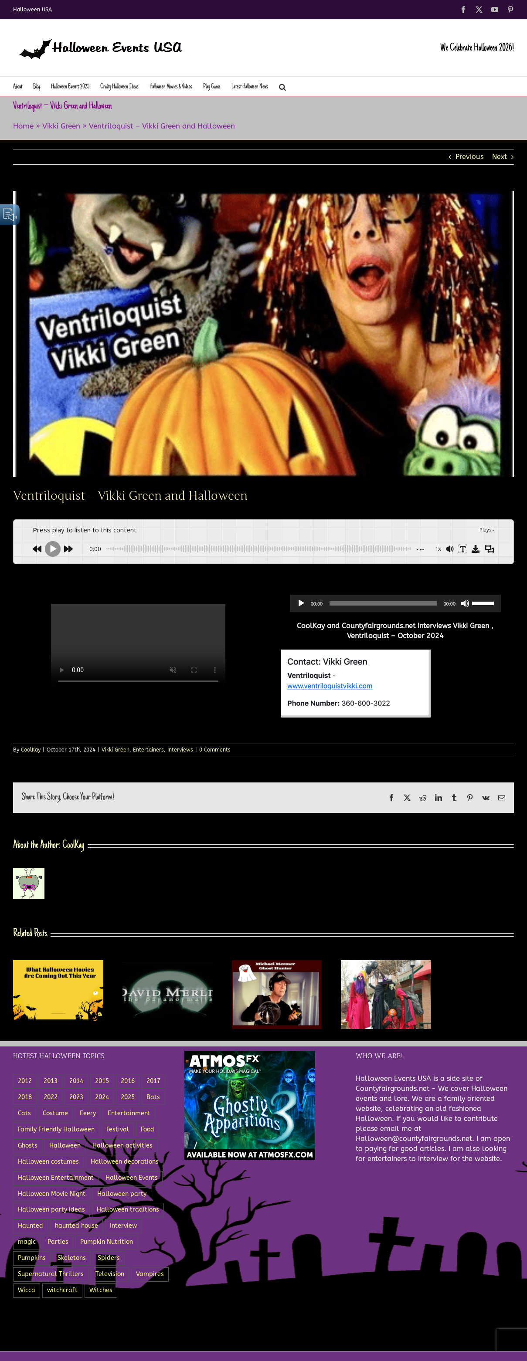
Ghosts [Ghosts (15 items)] (27, 1145)
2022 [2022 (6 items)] (51, 1097)
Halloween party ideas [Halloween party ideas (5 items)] (51, 1209)
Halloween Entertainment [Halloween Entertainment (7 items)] (56, 1178)
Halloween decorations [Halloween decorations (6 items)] (125, 1161)
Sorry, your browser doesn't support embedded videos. (138, 647)
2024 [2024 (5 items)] (102, 1097)
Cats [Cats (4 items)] (24, 1113)
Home (23, 126)
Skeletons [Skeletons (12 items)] (72, 1258)
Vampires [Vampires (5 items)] (150, 1274)
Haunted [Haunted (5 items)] (30, 1225)
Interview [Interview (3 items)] (123, 1225)
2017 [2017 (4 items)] (153, 1081)
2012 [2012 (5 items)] (25, 1081)
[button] (282, 86)
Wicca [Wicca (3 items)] (26, 1290)
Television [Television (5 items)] (109, 1274)
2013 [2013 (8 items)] (51, 1081)
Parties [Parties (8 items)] (58, 1242)
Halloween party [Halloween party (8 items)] (121, 1194)
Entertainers (148, 750)
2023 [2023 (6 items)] (76, 1097)
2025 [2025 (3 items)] (128, 1097)
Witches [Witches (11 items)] (100, 1290)
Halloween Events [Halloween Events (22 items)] (131, 1178)
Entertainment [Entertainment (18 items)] (129, 1113)
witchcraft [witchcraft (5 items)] (62, 1290)
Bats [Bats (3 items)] (153, 1097)
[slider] (383, 603)
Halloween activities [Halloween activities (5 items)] (122, 1145)
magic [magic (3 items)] (27, 1242)
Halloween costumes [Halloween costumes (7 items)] (48, 1161)
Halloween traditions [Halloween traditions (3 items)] (128, 1209)
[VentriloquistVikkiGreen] (263, 334)
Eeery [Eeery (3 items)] (88, 1113)
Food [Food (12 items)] (147, 1129)
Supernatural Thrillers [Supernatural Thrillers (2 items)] (51, 1274)
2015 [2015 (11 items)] (102, 1081)
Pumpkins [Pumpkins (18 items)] (32, 1258)
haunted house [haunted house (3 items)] (76, 1225)
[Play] (301, 603)
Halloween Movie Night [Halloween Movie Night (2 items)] (51, 1194)
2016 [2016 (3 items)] (128, 1081)
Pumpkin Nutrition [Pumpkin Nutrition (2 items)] (106, 1242)
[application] (395, 603)
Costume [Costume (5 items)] (55, 1113)
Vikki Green (61, 126)
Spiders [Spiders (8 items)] (109, 1258)
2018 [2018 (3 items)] (25, 1097)
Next (499, 156)
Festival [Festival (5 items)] (117, 1129)
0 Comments (215, 750)
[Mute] (465, 603)
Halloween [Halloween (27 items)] (65, 1145)
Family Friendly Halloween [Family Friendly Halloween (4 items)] (56, 1129)
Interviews (180, 750)
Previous (469, 156)
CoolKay (31, 750)
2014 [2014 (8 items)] (76, 1081)
